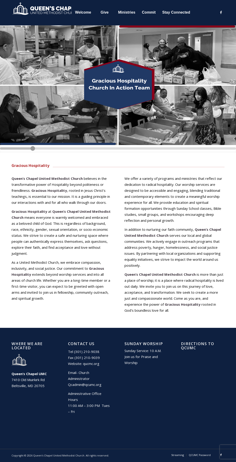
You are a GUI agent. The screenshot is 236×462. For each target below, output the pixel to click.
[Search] (203, 12)
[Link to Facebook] (221, 12)
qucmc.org (91, 363)
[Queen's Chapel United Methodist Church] (46, 12)
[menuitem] (83, 12)
